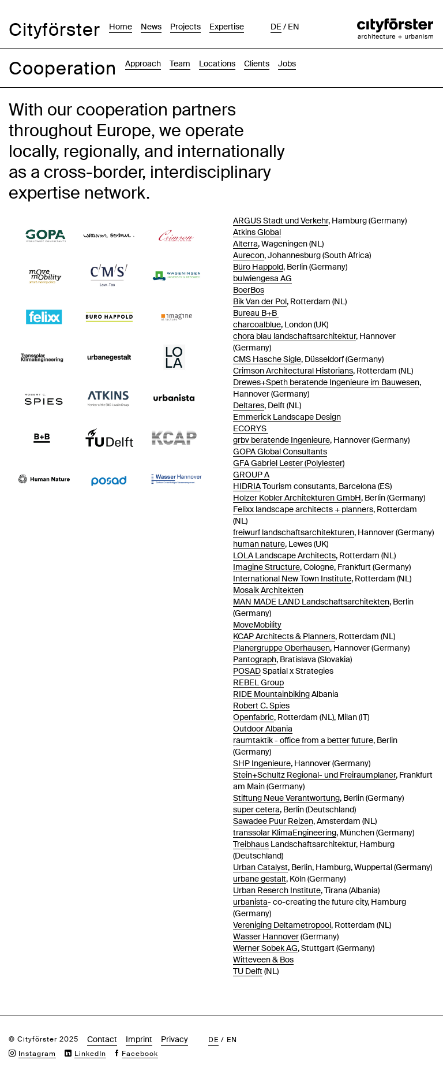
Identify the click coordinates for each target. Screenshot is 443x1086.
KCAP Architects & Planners (284, 636)
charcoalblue (257, 324)
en (293, 26)
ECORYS (250, 428)
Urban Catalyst (260, 867)
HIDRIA (247, 486)
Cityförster (54, 29)
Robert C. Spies (261, 705)
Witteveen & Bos (263, 959)
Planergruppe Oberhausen (281, 647)
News (151, 26)
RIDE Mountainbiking (271, 694)
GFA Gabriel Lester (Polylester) (288, 463)
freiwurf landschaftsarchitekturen (293, 532)
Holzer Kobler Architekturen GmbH (297, 497)
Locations (217, 63)
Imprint (139, 1039)
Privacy (174, 1039)
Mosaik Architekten (268, 590)
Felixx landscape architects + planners (303, 509)
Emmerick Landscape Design (287, 416)
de (276, 26)
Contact (102, 1039)
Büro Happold (258, 266)
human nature (259, 543)
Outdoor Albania (262, 728)
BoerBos (248, 289)
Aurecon (248, 255)
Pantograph (254, 659)
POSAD (247, 671)
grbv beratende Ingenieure (281, 440)
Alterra (245, 243)
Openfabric (253, 717)
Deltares (248, 405)
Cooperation (63, 68)
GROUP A (251, 474)
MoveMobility (257, 624)
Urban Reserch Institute (277, 890)
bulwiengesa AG (262, 278)
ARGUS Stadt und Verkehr (280, 220)
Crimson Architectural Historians (293, 370)
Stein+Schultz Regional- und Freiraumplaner (314, 774)
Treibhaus (251, 844)
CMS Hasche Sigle (267, 359)
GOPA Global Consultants (280, 451)
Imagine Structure (266, 567)
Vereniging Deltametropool (282, 925)
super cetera (256, 809)
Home (120, 26)
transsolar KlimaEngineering (284, 832)
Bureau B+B (256, 313)
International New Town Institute (292, 578)
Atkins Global (257, 232)
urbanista (250, 901)
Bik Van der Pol (260, 301)
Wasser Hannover (266, 936)
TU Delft (247, 971)
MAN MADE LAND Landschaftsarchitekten (311, 601)
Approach (143, 63)
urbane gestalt (259, 878)
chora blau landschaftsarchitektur (294, 336)
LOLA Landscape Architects (284, 555)
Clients (256, 63)
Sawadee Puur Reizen (273, 821)
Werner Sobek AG (265, 948)
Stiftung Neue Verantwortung (286, 798)
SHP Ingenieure (262, 763)
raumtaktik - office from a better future (303, 740)
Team (180, 63)
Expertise (226, 26)
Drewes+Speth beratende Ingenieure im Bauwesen (326, 382)
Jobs (287, 63)
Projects (185, 26)
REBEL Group (258, 682)
